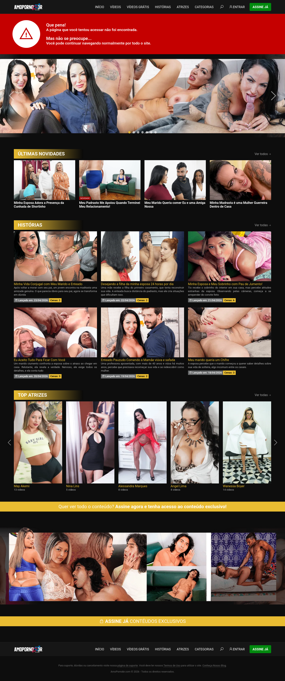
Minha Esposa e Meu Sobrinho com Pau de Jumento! (225, 284)
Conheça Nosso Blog (214, 665)
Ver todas (263, 225)
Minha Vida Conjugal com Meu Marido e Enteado (48, 284)
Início (99, 7)
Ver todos (263, 154)
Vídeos (115, 7)
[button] (129, 132)
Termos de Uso (171, 665)
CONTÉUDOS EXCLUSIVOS (142, 621)
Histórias (163, 7)
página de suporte (127, 665)
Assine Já (260, 7)
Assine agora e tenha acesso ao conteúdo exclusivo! (170, 506)
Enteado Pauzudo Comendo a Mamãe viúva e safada (138, 360)
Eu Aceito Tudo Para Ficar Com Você (39, 360)
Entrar (237, 7)
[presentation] (12, 96)
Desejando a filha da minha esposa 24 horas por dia (137, 284)
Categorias (204, 7)
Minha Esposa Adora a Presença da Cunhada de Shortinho (39, 204)
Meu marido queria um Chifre (208, 360)
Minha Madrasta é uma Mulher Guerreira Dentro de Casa (238, 204)
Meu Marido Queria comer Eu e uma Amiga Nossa (174, 204)
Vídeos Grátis (138, 7)
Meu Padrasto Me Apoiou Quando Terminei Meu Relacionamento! (109, 204)
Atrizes (183, 7)
